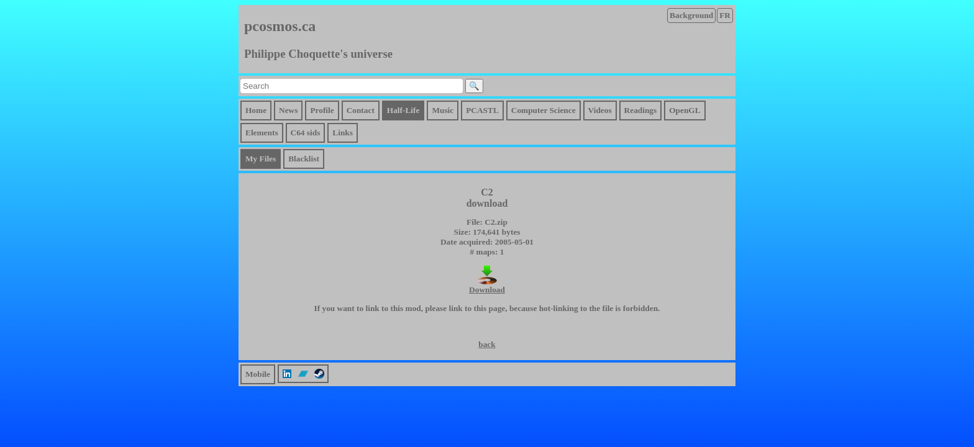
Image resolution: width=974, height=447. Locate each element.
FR (724, 15)
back (486, 344)
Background (691, 15)
